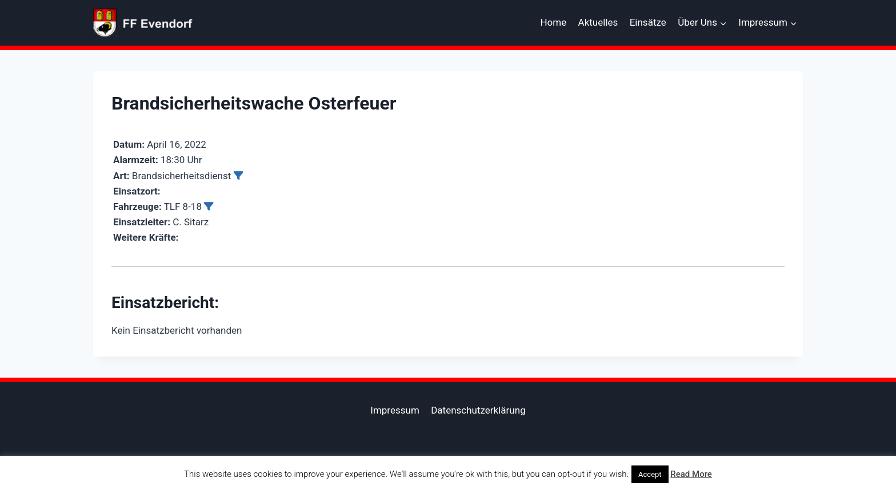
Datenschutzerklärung (478, 410)
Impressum (394, 410)
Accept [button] (650, 474)
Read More (691, 474)
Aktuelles (598, 22)
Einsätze (648, 22)
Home (553, 22)
